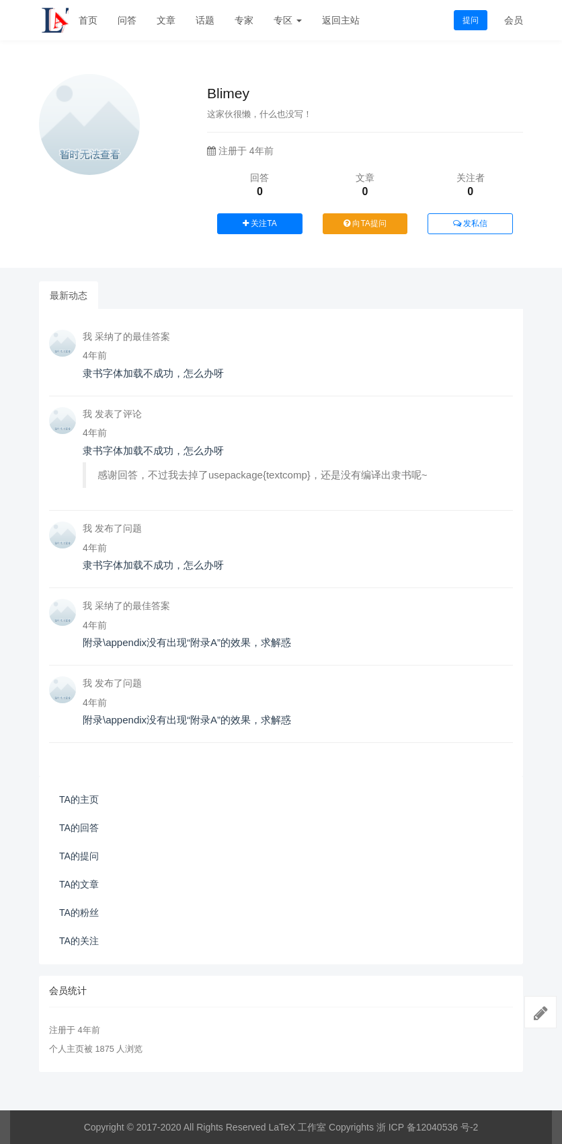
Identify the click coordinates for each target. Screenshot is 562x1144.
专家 (244, 20)
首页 (88, 20)
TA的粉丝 (79, 912)
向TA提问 (365, 223)
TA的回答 (79, 827)
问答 (127, 20)
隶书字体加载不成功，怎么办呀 (153, 373)
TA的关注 (79, 940)
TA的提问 (79, 856)
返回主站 (341, 20)
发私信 (470, 223)
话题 (205, 20)
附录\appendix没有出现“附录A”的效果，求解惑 (187, 642)
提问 (471, 20)
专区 (288, 20)
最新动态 (68, 295)
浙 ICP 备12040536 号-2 (427, 1127)
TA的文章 (79, 884)
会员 (513, 20)
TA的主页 (79, 799)
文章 (166, 20)
